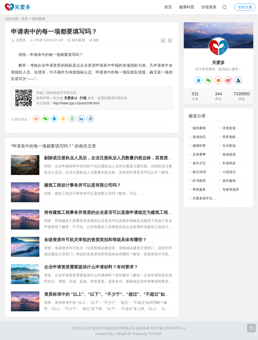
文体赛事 (199, 154)
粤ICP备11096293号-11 (167, 328)
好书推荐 (199, 181)
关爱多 (21, 40)
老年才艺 (199, 163)
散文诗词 (199, 172)
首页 (168, 7)
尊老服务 (199, 189)
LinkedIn (81, 118)
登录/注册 (245, 7)
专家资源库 (230, 189)
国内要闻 (38, 19)
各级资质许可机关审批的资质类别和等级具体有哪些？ (95, 239)
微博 (36, 118)
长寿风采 (229, 163)
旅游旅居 (229, 154)
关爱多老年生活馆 (206, 198)
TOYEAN (154, 334)
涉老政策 (209, 7)
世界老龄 (229, 137)
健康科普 (186, 7)
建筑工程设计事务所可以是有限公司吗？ (82, 185)
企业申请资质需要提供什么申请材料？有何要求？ (91, 267)
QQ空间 (63, 118)
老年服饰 (229, 181)
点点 (90, 118)
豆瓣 (72, 118)
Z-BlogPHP (122, 334)
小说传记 (229, 172)
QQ (54, 118)
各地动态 (199, 137)
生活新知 (229, 145)
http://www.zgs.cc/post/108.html (76, 103)
